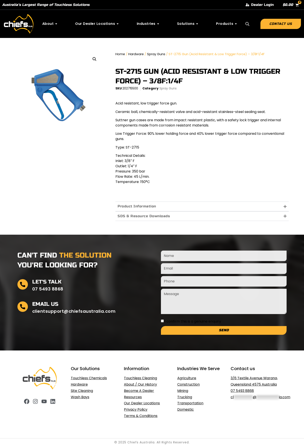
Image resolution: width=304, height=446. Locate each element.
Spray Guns (156, 54)
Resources (133, 397)
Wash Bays (80, 397)
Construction (188, 384)
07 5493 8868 (242, 390)
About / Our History (140, 384)
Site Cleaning (82, 390)
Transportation (190, 403)
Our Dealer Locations (142, 403)
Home (120, 54)
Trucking (184, 397)
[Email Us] (22, 306)
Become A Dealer (139, 390)
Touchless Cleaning (140, 378)
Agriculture (186, 378)
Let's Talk (46, 282)
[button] (94, 59)
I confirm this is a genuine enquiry (193, 321)
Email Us (45, 304)
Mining (182, 390)
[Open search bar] (247, 24)
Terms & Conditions (140, 415)
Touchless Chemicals (89, 378)
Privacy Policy (135, 409)
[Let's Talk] (22, 284)
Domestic (185, 409)
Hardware (136, 54)
